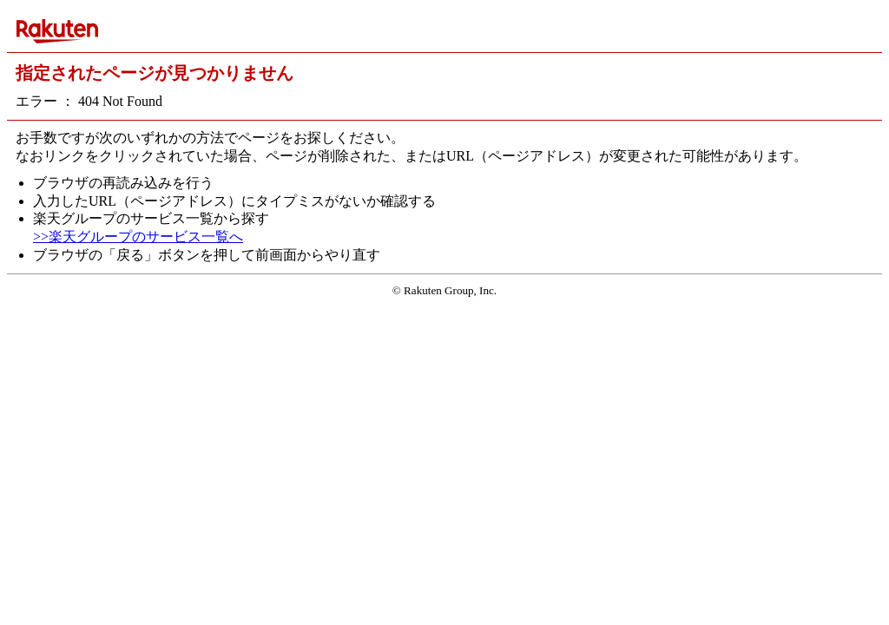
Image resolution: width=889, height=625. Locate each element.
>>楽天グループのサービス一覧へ (138, 236)
